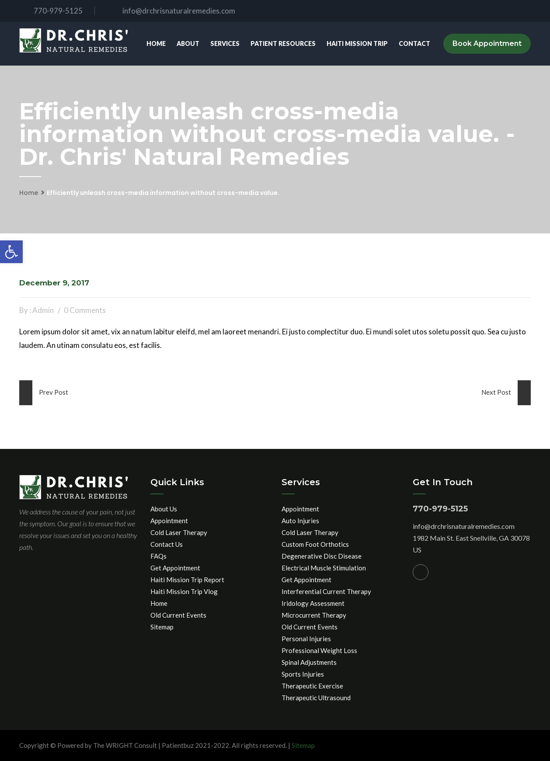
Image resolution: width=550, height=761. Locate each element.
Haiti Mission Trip (357, 43)
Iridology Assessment (313, 603)
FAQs (158, 556)
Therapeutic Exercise (312, 686)
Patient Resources (283, 43)
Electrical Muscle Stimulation (324, 568)
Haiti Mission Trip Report (187, 580)
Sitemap (162, 627)
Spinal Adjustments (309, 662)
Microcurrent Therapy (314, 615)
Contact (414, 43)
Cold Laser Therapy (178, 532)
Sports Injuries (303, 674)
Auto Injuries (300, 521)
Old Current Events (178, 615)
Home (156, 43)
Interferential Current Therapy (326, 591)
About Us (163, 509)
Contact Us (166, 544)
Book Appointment (487, 43)
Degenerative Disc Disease (322, 556)
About (188, 43)
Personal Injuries (306, 639)
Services (225, 43)
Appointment (169, 521)
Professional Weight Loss (319, 650)
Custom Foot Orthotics (315, 544)
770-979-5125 (51, 10)
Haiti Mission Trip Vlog (184, 591)
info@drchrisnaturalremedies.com (171, 10)
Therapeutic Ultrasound (316, 698)
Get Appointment (175, 568)
